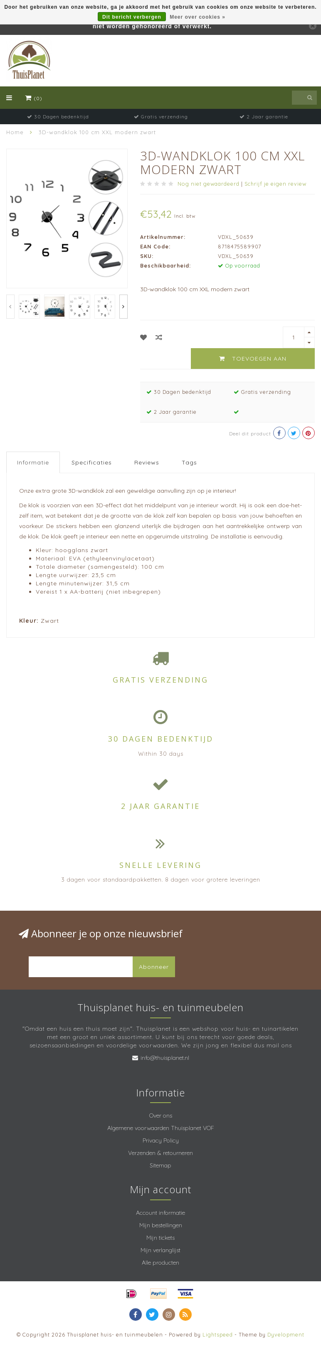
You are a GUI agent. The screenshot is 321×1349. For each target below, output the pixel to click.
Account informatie (160, 1212)
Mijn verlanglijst (160, 1250)
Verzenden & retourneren (160, 1153)
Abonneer (154, 967)
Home (15, 132)
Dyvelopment (285, 1334)
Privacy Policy (161, 1140)
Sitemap (160, 1165)
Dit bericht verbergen (131, 17)
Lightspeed (217, 1334)
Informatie (33, 462)
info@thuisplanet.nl (165, 1058)
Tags (189, 462)
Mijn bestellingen (160, 1225)
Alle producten (160, 1262)
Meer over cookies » (197, 17)
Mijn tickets (160, 1237)
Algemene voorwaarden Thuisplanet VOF (160, 1128)
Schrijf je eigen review (275, 183)
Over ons (160, 1115)
